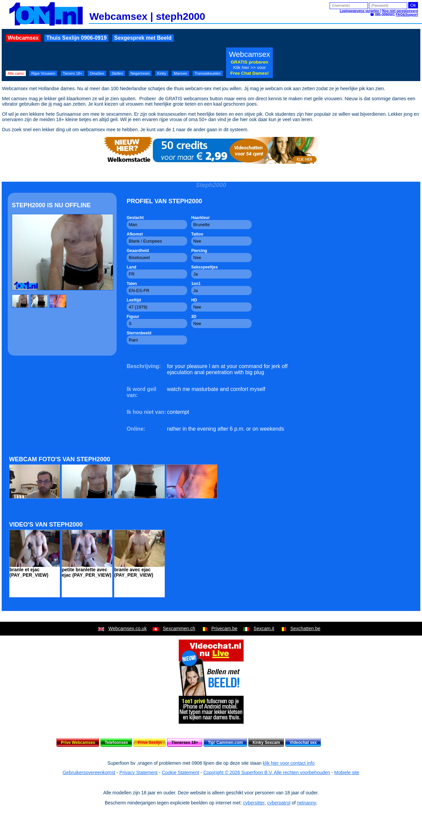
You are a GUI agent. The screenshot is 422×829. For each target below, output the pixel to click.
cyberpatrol (278, 802)
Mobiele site (347, 772)
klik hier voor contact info (288, 763)
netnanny (306, 802)
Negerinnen (140, 73)
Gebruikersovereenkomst (88, 772)
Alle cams (16, 73)
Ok (413, 5)
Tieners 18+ (72, 73)
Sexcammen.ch (179, 628)
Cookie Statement (180, 772)
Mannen (180, 73)
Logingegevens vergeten (359, 11)
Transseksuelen (207, 73)
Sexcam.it (264, 628)
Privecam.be (224, 628)
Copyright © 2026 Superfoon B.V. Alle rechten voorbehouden (266, 772)
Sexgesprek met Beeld (143, 38)
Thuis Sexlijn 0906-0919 (76, 38)
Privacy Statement (138, 772)
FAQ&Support (407, 14)
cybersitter (253, 802)
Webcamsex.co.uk (128, 628)
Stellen (117, 73)
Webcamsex (23, 38)
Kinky (161, 73)
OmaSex (97, 73)
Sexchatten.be (305, 628)
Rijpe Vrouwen (43, 73)
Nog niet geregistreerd (400, 11)
